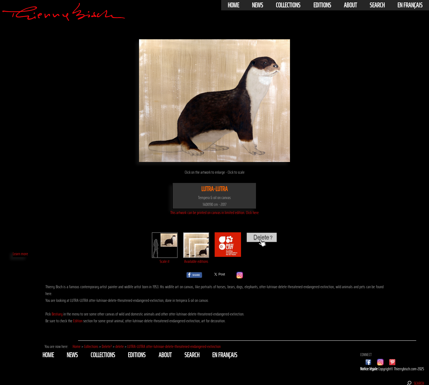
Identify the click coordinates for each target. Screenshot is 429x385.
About (350, 5)
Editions (322, 5)
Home (233, 5)
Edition (77, 320)
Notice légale (369, 368)
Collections (288, 5)
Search (377, 5)
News (257, 5)
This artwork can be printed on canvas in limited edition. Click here (214, 212)
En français (409, 5)
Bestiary (57, 314)
